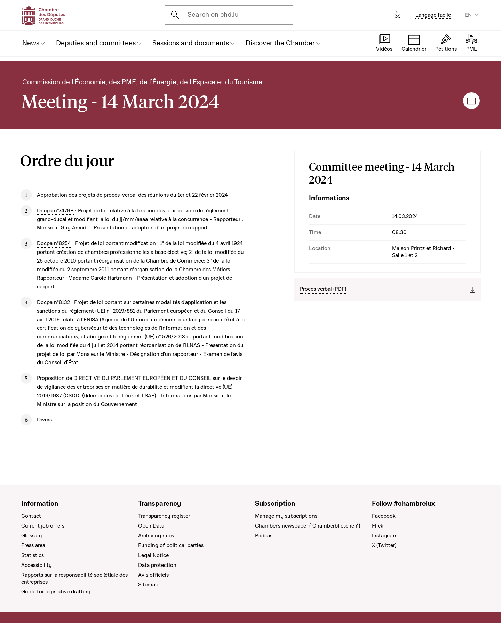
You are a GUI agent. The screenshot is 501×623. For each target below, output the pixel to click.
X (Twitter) (384, 545)
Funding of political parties (171, 545)
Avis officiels (153, 574)
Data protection (157, 565)
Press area (33, 545)
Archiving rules (156, 535)
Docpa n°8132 (53, 302)
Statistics (32, 555)
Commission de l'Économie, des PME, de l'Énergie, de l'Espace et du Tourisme (142, 82)
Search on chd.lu (213, 14)
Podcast (265, 535)
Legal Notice (153, 555)
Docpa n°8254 (54, 243)
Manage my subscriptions (286, 516)
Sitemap (148, 584)
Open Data (151, 525)
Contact (31, 516)
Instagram (384, 535)
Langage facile (433, 14)
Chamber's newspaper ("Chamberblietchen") (307, 525)
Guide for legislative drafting (55, 591)
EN (468, 14)
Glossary (31, 535)
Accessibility (36, 565)
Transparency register (164, 516)
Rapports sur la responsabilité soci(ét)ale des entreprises (74, 578)
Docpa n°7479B (55, 210)
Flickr (378, 525)
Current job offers (42, 525)
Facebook (384, 516)
